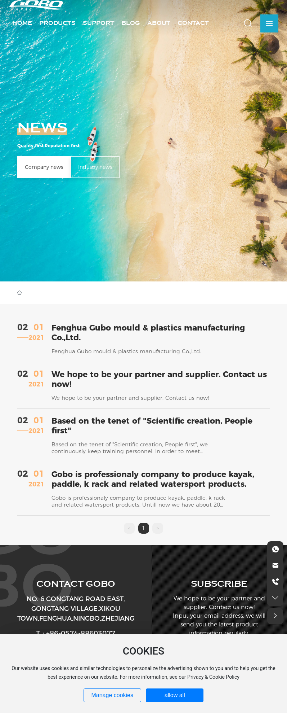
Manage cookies (112, 695)
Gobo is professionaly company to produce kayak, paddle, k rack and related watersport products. (152, 479)
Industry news (95, 167)
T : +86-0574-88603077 (75, 633)
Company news (44, 167)
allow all (175, 695)
